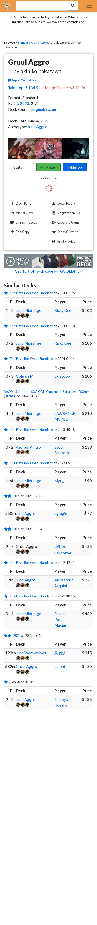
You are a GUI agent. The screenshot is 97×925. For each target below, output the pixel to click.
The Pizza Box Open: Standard (31, 293)
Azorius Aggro (28, 447)
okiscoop (62, 376)
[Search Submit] (73, 6)
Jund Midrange (28, 310)
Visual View (21, 213)
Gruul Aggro (26, 666)
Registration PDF (66, 213)
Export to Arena (65, 222)
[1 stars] (7, 293)
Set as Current (64, 231)
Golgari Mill (26, 376)
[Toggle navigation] (89, 5)
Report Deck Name (22, 80)
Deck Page (20, 203)
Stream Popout (23, 222)
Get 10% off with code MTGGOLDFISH (49, 271)
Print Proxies (63, 241)
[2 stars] (8, 496)
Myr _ (59, 480)
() (11, 682)
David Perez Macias (60, 619)
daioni (59, 666)
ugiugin (60, 513)
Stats (17, 167)
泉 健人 (60, 652)
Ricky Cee (62, 310)
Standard (24, 42)
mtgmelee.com (43, 109)
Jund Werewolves (31, 652)
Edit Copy (19, 231)
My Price (48, 167)
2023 (24, 103)
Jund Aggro (40, 42)
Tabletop (74, 167)
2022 (16, 635)
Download (69, 203)
